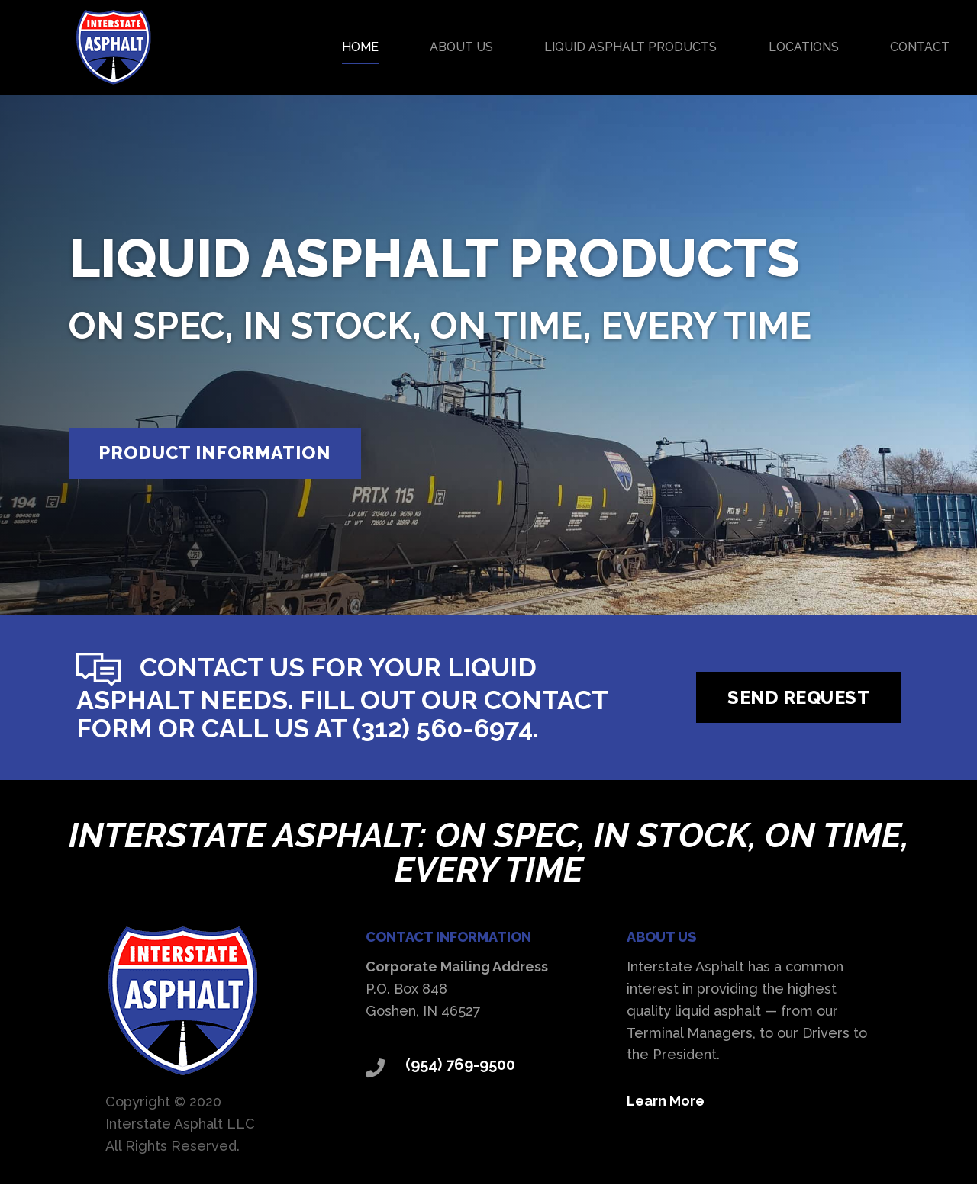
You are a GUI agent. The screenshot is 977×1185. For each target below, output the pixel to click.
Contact (920, 47)
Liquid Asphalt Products (630, 47)
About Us (461, 47)
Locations (804, 47)
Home (360, 47)
